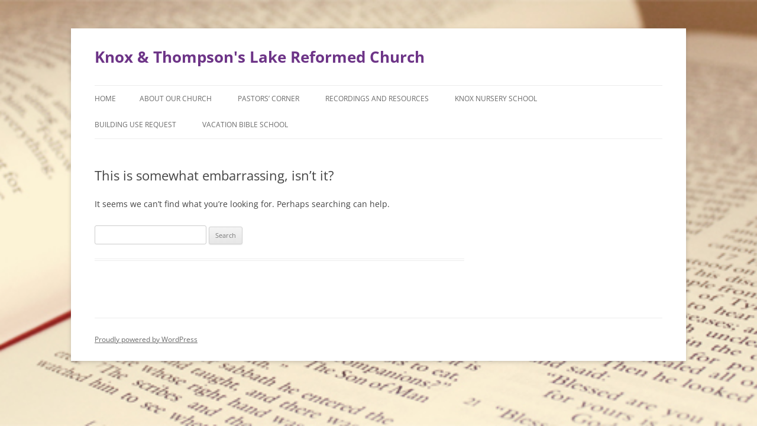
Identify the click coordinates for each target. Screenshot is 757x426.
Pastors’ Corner (268, 98)
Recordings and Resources (377, 98)
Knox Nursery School (496, 98)
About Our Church (176, 98)
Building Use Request (135, 125)
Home (105, 98)
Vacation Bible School (245, 125)
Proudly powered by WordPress (146, 339)
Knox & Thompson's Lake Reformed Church (260, 56)
